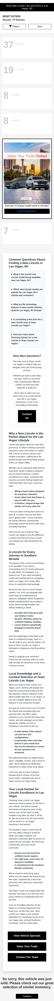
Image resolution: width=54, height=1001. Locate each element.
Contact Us (27, 416)
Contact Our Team (27, 957)
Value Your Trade (27, 946)
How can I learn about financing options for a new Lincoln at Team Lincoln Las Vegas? (24, 339)
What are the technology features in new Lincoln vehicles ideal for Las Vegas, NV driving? (26, 307)
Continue (27, 996)
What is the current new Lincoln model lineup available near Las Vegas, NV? (25, 277)
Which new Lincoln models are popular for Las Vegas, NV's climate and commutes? (27, 292)
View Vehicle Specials (27, 935)
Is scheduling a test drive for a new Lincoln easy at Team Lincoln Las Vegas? (26, 322)
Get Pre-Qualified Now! (27, 211)
